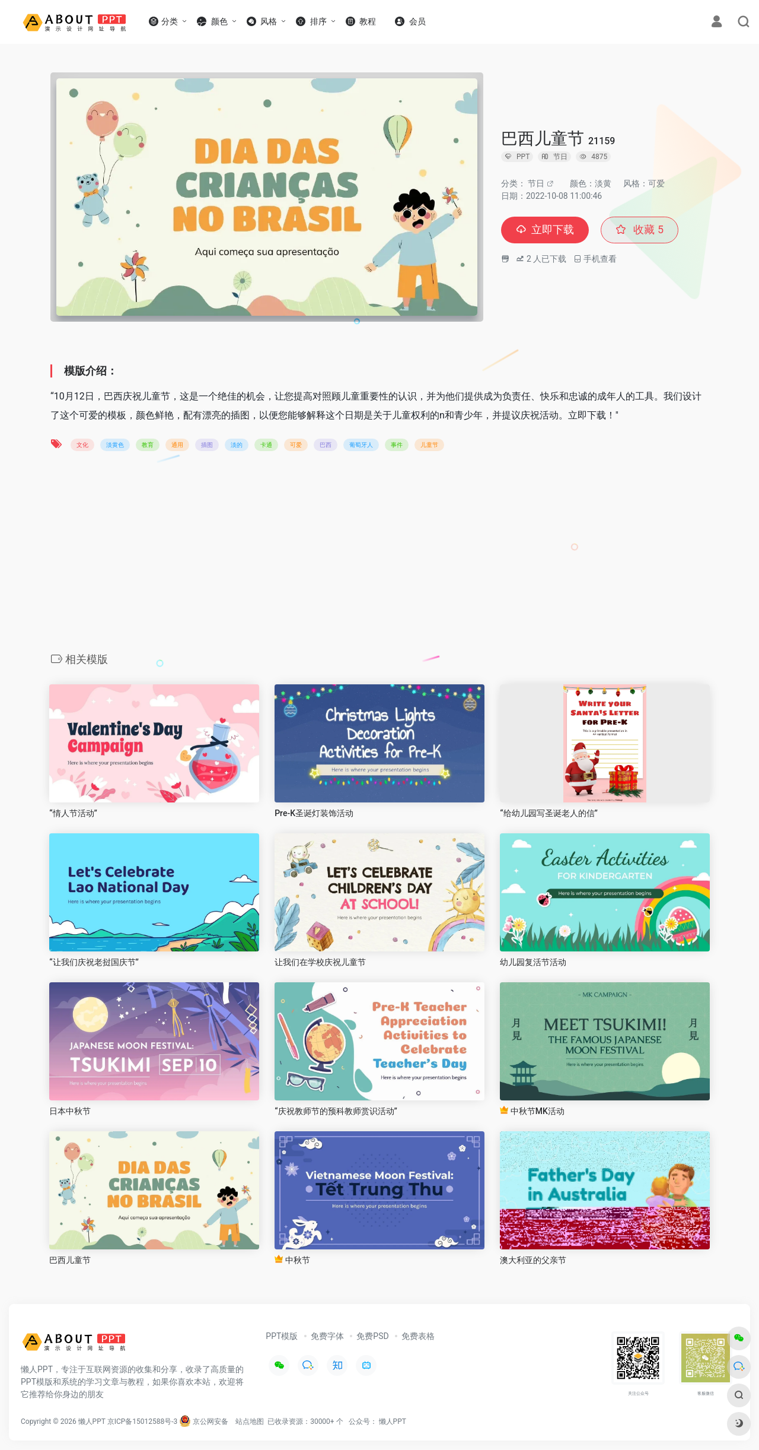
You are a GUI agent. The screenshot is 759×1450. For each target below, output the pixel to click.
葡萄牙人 (361, 445)
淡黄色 (115, 445)
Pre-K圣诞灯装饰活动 (314, 813)
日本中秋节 (70, 1111)
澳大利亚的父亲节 (533, 1260)
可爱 (296, 445)
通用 (177, 445)
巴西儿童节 (70, 1260)
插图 (207, 445)
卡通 (266, 445)
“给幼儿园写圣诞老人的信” (549, 813)
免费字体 (327, 1336)
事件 (397, 445)
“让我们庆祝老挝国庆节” (94, 962)
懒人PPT (392, 1421)
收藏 (640, 230)
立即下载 (545, 230)
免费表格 (418, 1336)
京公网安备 (203, 1421)
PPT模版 (282, 1336)
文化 (82, 445)
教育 (148, 445)
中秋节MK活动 (532, 1111)
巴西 (325, 445)
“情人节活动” (73, 813)
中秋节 (292, 1260)
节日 (536, 183)
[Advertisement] (379, 555)
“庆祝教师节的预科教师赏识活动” (336, 1111)
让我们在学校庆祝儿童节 (320, 962)
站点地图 (249, 1421)
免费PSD (372, 1336)
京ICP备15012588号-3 (142, 1421)
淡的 (237, 445)
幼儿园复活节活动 (533, 962)
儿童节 (429, 445)
